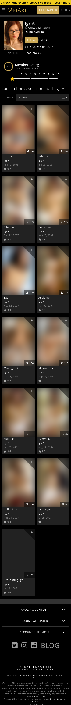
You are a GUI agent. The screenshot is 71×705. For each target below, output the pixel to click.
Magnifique (46, 368)
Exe (6, 297)
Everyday (44, 439)
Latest (9, 97)
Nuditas (9, 439)
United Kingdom (37, 27)
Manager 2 (11, 368)
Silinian (9, 227)
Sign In (65, 10)
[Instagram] (24, 645)
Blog (50, 645)
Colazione (45, 227)
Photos (23, 97)
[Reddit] (34, 645)
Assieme (44, 297)
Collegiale (10, 509)
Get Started (48, 10)
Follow (31, 40)
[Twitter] (15, 645)
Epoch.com (39, 696)
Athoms (43, 156)
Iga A (7, 160)
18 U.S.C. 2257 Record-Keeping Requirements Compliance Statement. (35, 676)
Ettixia (8, 156)
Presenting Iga (13, 580)
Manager (44, 509)
